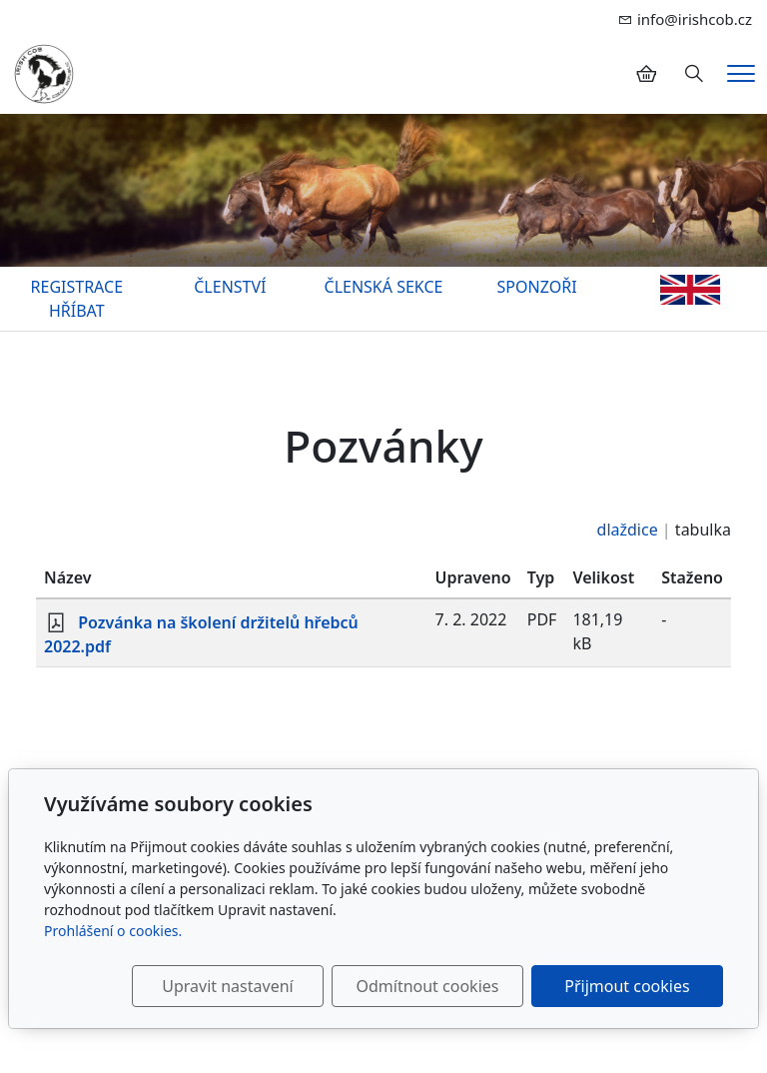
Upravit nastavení (227, 986)
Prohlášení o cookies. (113, 930)
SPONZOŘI (537, 287)
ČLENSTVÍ (230, 287)
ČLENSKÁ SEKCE (384, 287)
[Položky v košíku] (646, 74)
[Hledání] (694, 74)
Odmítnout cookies (427, 986)
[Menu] (741, 73)
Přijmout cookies (626, 986)
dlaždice (627, 529)
